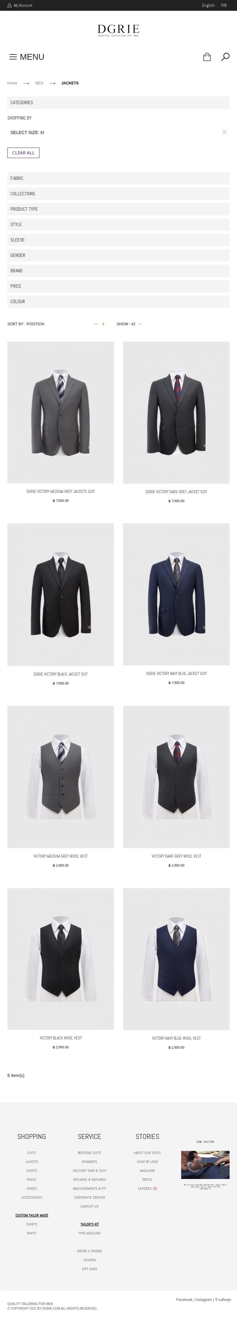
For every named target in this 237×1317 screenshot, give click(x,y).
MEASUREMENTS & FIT (89, 1188)
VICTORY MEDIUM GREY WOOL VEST (61, 856)
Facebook (184, 1300)
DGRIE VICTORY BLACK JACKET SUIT (61, 674)
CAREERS (145, 1188)
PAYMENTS (89, 1161)
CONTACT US (90, 1206)
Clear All (23, 153)
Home (12, 83)
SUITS (31, 1152)
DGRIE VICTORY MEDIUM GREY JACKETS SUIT (61, 491)
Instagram (204, 1300)
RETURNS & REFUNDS (89, 1179)
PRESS (147, 1179)
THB (224, 5)
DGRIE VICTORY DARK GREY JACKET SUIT (176, 491)
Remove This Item (223, 132)
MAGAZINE (147, 1170)
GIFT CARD (89, 1268)
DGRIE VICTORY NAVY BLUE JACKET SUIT (176, 673)
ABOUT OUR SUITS (147, 1152)
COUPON (89, 1260)
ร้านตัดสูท (223, 1300)
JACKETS (31, 1161)
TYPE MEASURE (89, 1233)
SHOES (32, 1188)
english (208, 5)
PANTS (31, 1179)
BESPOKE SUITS (89, 1152)
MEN (39, 83)
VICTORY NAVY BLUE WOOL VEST (176, 1038)
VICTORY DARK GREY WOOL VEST (176, 856)
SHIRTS (31, 1170)
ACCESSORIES (31, 1197)
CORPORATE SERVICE (89, 1197)
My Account (22, 5)
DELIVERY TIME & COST (89, 1170)
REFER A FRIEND (89, 1251)
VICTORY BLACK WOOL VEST (61, 1038)
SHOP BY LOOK (147, 1161)
